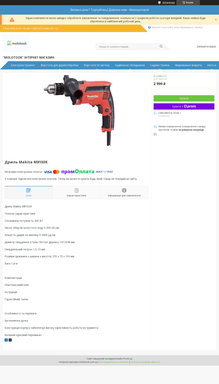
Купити (184, 98)
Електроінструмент (23, 65)
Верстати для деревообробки (59, 65)
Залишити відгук (206, 46)
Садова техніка (159, 65)
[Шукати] (161, 46)
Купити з (184, 106)
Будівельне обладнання (130, 65)
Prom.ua (127, 358)
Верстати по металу (97, 65)
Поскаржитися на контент (114, 362)
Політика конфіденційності (145, 362)
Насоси (211, 65)
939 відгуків (168, 2)
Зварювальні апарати (188, 65)
